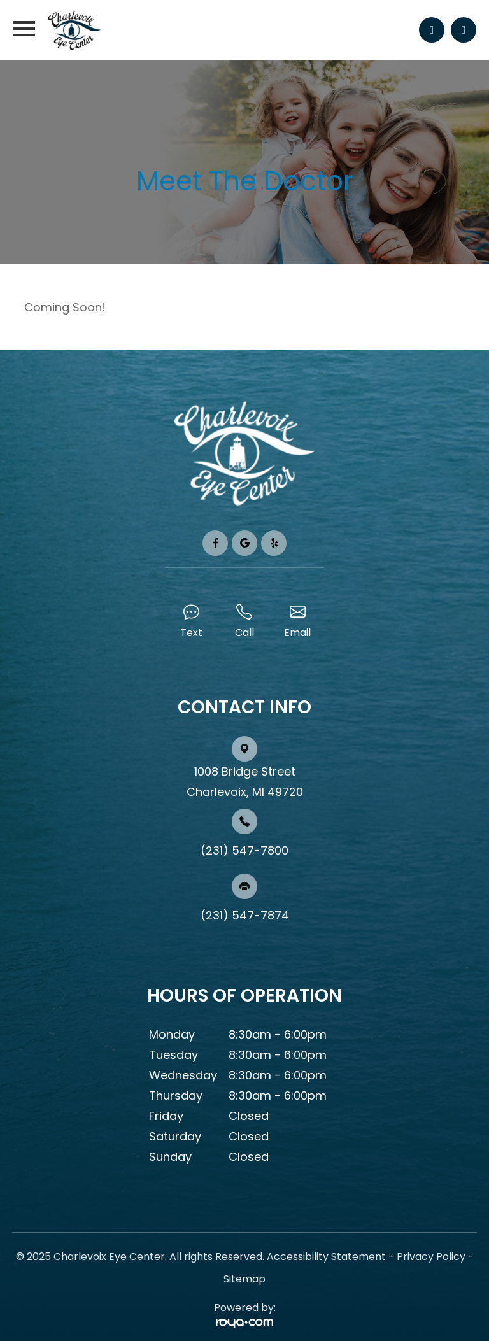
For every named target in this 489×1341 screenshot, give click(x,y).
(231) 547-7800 (244, 850)
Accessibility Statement (326, 1256)
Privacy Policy (431, 1256)
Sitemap (244, 1279)
